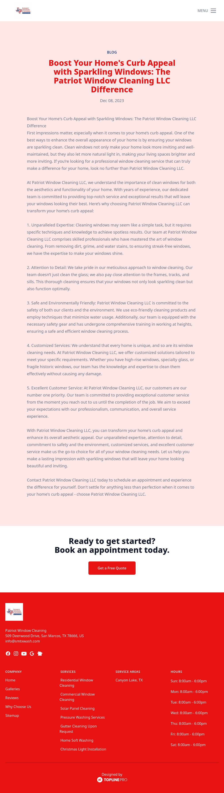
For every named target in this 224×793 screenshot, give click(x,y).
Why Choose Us (18, 706)
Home (10, 680)
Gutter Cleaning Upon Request (78, 729)
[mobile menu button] (213, 10)
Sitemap (12, 715)
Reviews (12, 697)
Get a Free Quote (112, 568)
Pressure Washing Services (82, 717)
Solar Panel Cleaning (77, 708)
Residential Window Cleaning (76, 683)
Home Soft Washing (76, 740)
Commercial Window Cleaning (77, 697)
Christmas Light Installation (83, 749)
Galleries (12, 689)
